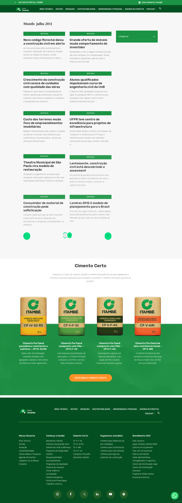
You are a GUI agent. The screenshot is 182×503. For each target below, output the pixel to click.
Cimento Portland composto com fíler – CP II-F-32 (71, 346)
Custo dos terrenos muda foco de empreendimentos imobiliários (43, 128)
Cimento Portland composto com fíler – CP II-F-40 (109, 346)
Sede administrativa (141, 457)
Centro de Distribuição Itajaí (144, 464)
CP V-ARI (77, 447)
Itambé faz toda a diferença (58, 447)
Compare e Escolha (81, 454)
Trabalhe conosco (54, 484)
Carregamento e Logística (143, 460)
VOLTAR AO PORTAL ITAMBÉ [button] (30, 2)
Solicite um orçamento (142, 447)
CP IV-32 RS (78, 444)
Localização (51, 474)
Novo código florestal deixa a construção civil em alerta (44, 41)
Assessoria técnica (140, 477)
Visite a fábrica (53, 470)
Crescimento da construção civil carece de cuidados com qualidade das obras (44, 83)
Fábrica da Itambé (140, 454)
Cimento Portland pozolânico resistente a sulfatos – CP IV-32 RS (33, 346)
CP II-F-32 (77, 441)
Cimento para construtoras (112, 447)
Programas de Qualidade (57, 464)
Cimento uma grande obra (57, 444)
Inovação (70, 9)
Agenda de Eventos (134, 9)
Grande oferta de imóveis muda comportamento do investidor (88, 43)
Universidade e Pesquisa (110, 9)
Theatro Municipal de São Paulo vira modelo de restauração (42, 178)
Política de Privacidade (56, 480)
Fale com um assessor (142, 451)
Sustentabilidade (86, 9)
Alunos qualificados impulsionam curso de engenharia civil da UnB (87, 83)
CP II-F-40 (77, 451)
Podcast (151, 9)
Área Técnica (46, 9)
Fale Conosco (138, 441)
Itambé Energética (54, 477)
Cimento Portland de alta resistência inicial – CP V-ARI (148, 346)
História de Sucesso (55, 467)
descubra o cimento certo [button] (90, 378)
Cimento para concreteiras (112, 451)
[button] (15, 2)
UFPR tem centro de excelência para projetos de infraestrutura (90, 131)
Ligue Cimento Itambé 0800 (144, 444)
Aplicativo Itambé (81, 457)
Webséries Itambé (54, 441)
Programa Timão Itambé (143, 474)
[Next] (108, 236)
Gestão (59, 9)
